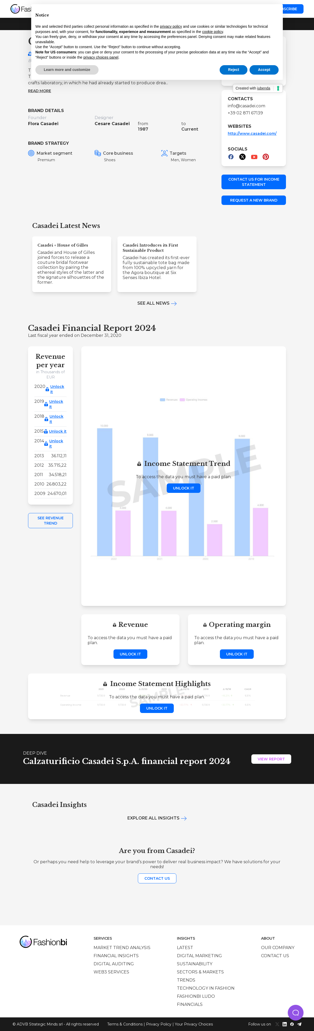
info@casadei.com (246, 105)
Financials (190, 1004)
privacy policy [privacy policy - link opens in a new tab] (171, 26)
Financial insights (116, 955)
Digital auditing (114, 963)
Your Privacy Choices (194, 1024)
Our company (277, 947)
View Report (271, 759)
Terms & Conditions (125, 1024)
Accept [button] (264, 70)
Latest (185, 947)
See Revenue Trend (50, 521)
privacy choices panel (100, 57)
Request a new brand (253, 200)
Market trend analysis (122, 947)
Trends (186, 980)
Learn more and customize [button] (67, 70)
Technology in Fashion (206, 988)
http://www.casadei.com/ (252, 133)
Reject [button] (233, 70)
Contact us (157, 878)
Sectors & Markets (200, 971)
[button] (296, 1013)
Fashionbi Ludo (196, 996)
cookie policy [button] (212, 32)
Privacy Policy (158, 1024)
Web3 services (111, 971)
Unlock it (57, 389)
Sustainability (194, 963)
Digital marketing (199, 955)
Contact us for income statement (253, 182)
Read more (39, 90)
